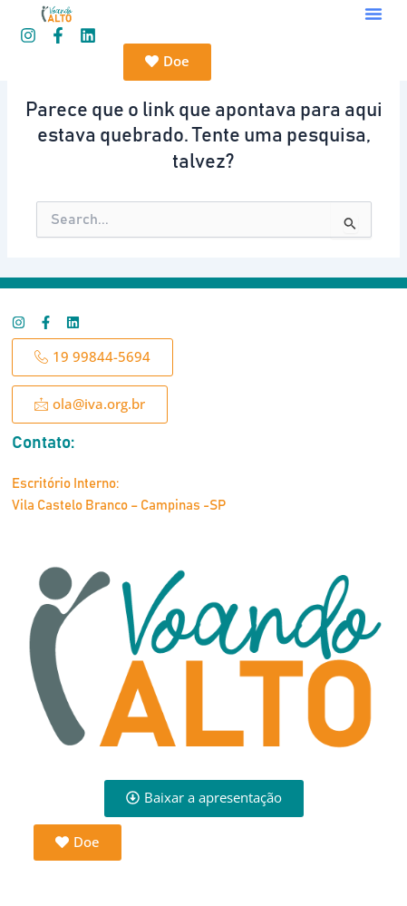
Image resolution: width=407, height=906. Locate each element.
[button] (373, 13)
